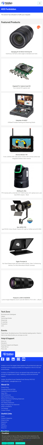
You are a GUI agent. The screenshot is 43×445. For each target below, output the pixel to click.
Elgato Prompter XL (21, 261)
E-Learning (4, 322)
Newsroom (4, 422)
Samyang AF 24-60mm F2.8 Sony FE (21, 52)
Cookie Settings (20, 443)
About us (3, 341)
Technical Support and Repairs (9, 345)
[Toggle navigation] (40, 3)
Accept (4, 443)
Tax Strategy (4, 408)
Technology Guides (6, 318)
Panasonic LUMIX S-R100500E (21, 298)
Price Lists (4, 349)
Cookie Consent (5, 410)
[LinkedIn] (13, 359)
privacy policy (27, 440)
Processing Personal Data (8, 389)
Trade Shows (4, 333)
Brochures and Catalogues (8, 314)
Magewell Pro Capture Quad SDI (22, 86)
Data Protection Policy (7, 397)
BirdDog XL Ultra (21, 191)
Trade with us (4, 347)
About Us (3, 428)
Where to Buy (5, 420)
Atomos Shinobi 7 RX (21, 155)
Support (3, 424)
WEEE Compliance (6, 406)
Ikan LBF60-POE (21, 227)
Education (4, 343)
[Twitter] (7, 359)
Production (4, 324)
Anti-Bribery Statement (7, 403)
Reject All (10, 443)
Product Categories (6, 418)
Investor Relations (6, 401)
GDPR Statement (6, 395)
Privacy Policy (5, 387)
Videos (3, 316)
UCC (2, 326)
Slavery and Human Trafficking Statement (12, 399)
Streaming (4, 320)
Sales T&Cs (4, 393)
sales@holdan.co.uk (15, 381)
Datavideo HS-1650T (21, 120)
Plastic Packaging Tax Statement (10, 405)
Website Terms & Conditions (9, 391)
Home (3, 416)
